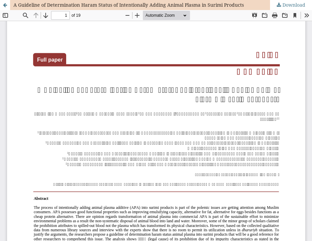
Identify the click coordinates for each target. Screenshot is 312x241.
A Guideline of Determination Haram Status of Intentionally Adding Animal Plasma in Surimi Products (128, 5)
